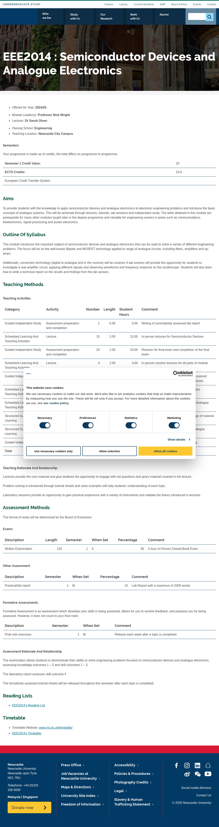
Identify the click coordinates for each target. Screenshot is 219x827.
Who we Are (74, 19)
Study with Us (100, 19)
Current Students (144, 4)
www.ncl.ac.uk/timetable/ (56, 727)
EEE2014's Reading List (28, 705)
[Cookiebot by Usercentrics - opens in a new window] (176, 374)
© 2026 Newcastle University (191, 802)
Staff (162, 4)
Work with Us (153, 19)
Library (123, 4)
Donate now (22, 807)
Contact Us (203, 795)
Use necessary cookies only (53, 451)
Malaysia (14, 797)
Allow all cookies (165, 451)
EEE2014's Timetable (26, 733)
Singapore (30, 797)
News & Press (179, 4)
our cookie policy (56, 402)
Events (197, 4)
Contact (211, 4)
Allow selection (109, 451)
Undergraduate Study (22, 4)
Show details (176, 439)
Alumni (174, 19)
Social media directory (196, 787)
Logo (20, 17)
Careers (108, 4)
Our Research (127, 19)
